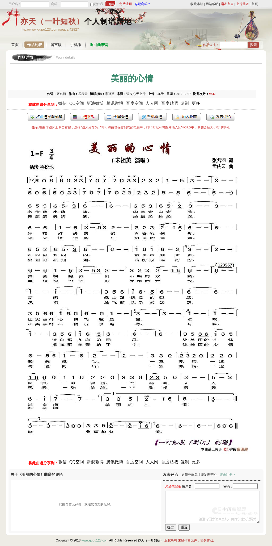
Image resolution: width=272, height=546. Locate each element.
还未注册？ (228, 475)
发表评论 (220, 116)
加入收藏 (186, 116)
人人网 (152, 103)
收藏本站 (196, 4)
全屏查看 (118, 116)
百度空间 (134, 103)
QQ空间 (76, 103)
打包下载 (84, 116)
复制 (185, 103)
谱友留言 (227, 4)
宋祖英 (109, 94)
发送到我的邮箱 (46, 116)
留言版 (56, 45)
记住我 (98, 4)
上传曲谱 (242, 4)
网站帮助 (212, 4)
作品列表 (34, 45)
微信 (62, 103)
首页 (255, 4)
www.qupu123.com (95, 540)
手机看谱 (152, 116)
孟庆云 (83, 94)
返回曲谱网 (99, 45)
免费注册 (125, 4)
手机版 (75, 45)
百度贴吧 (169, 103)
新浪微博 (95, 103)
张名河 (61, 94)
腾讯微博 (114, 103)
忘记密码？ (143, 4)
